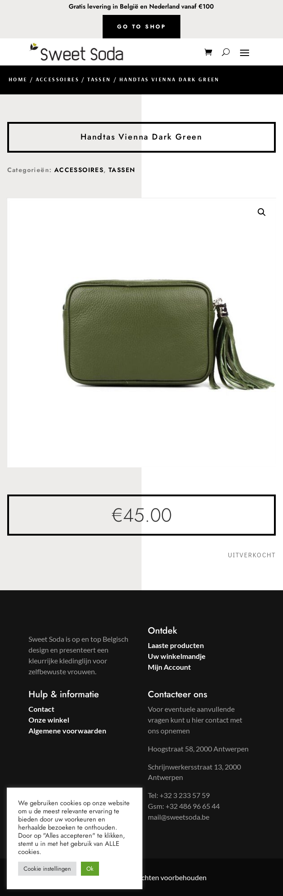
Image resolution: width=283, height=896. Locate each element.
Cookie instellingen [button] (47, 868)
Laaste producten (176, 645)
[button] (262, 212)
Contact (41, 709)
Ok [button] (90, 868)
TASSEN (99, 79)
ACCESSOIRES (57, 79)
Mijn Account (169, 667)
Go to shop (141, 27)
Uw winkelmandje (177, 656)
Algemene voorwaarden (67, 730)
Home (18, 79)
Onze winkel (48, 719)
